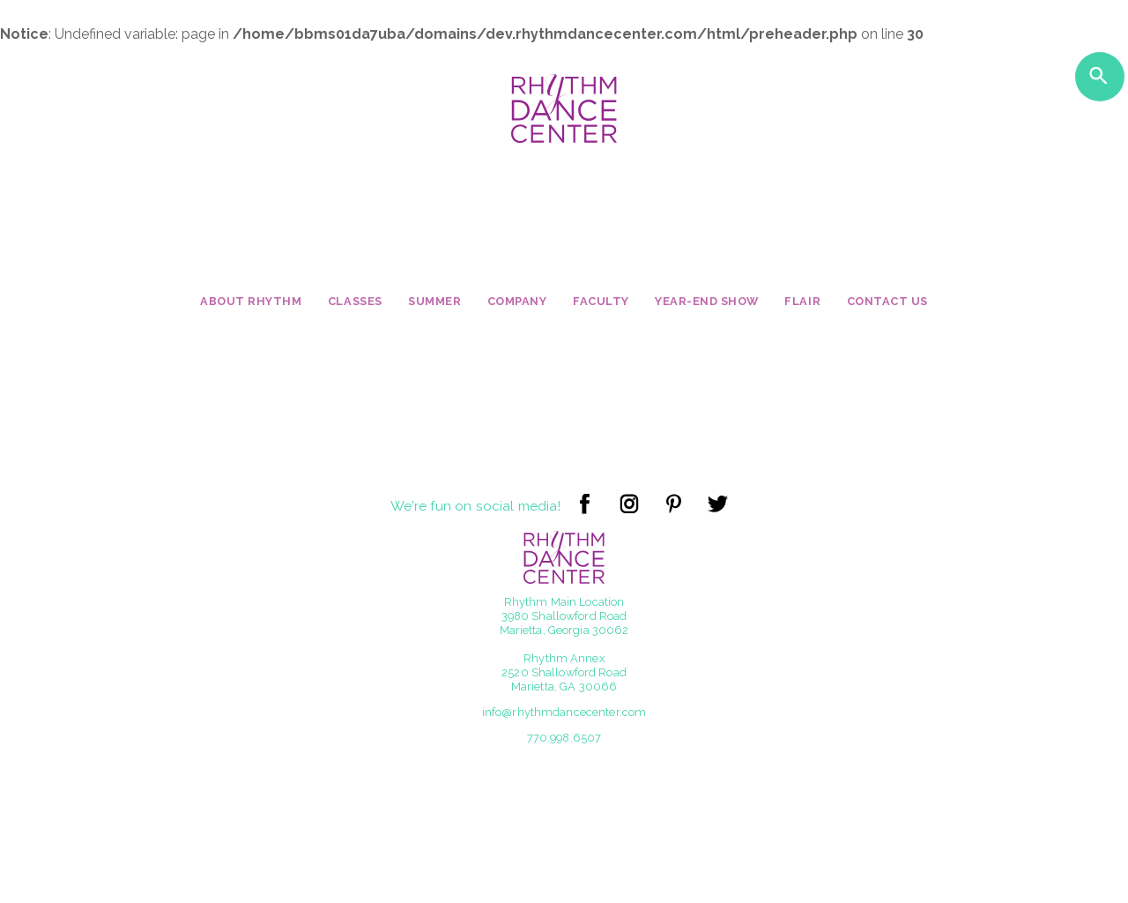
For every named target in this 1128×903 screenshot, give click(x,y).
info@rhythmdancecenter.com (564, 712)
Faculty (601, 301)
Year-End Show (707, 301)
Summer (434, 301)
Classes (355, 301)
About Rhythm (250, 301)
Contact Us (887, 301)
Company (517, 301)
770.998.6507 (564, 737)
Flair (802, 301)
